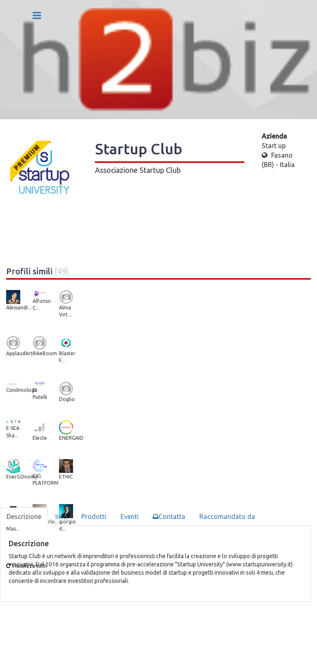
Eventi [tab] (130, 516)
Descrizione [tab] (24, 516)
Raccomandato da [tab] (227, 516)
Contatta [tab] (169, 516)
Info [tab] (61, 516)
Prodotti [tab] (93, 516)
